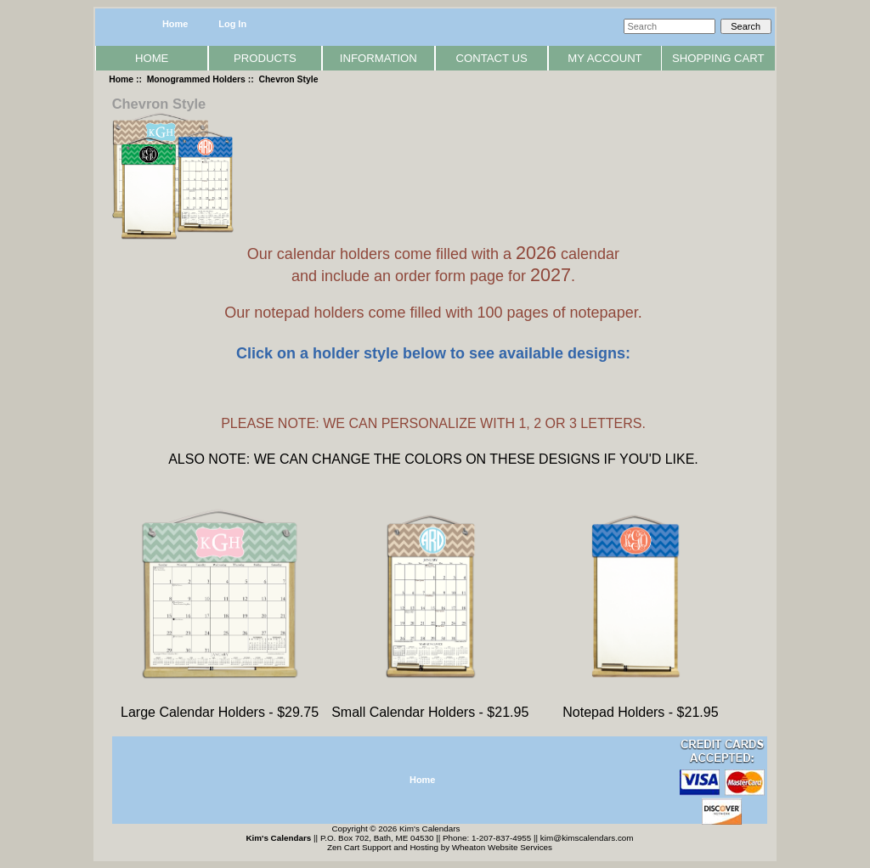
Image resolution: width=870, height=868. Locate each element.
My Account (604, 58)
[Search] (669, 26)
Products (265, 58)
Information (378, 58)
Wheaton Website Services (502, 847)
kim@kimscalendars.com (587, 838)
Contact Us (492, 58)
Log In (232, 24)
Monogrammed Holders (196, 79)
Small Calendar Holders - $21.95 (429, 706)
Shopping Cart (718, 58)
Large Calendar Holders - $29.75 (220, 706)
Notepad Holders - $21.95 (640, 706)
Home (175, 24)
